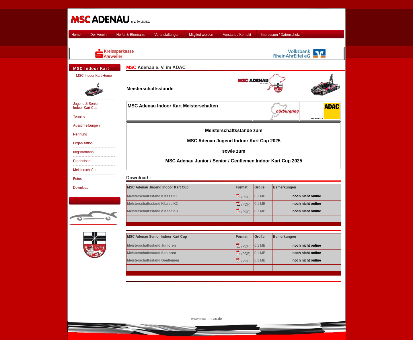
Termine (79, 117)
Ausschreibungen (86, 125)
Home (76, 35)
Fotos (77, 179)
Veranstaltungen (166, 35)
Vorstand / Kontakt (237, 35)
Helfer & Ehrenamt (130, 35)
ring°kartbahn (83, 152)
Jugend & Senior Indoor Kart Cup (86, 106)
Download (80, 188)
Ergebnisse (81, 161)
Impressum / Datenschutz (280, 35)
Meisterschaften (85, 170)
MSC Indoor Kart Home (94, 76)
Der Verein (98, 35)
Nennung (80, 134)
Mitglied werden (201, 35)
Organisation (83, 143)
